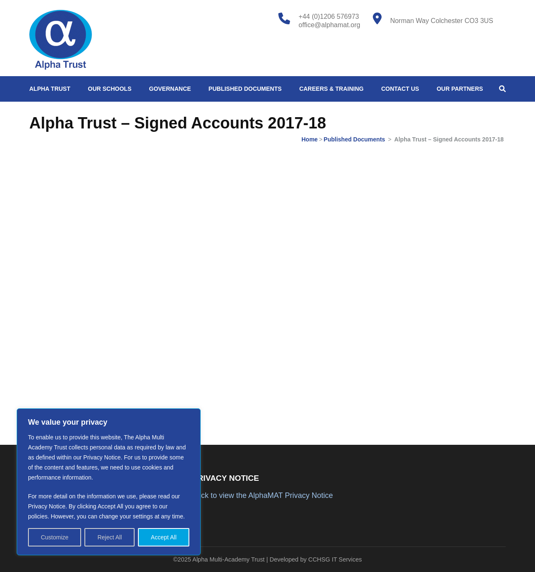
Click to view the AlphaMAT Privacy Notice (262, 495)
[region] (109, 481)
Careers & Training (331, 88)
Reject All (109, 537)
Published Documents (245, 88)
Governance (170, 88)
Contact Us (400, 88)
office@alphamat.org (329, 24)
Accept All (163, 537)
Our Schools (109, 88)
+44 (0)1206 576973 (328, 16)
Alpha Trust (49, 88)
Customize (55, 537)
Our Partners (460, 88)
